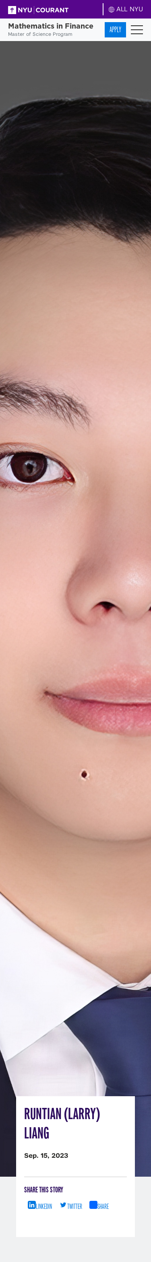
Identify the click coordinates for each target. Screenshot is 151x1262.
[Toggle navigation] (137, 30)
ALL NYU (125, 9)
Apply (115, 29)
